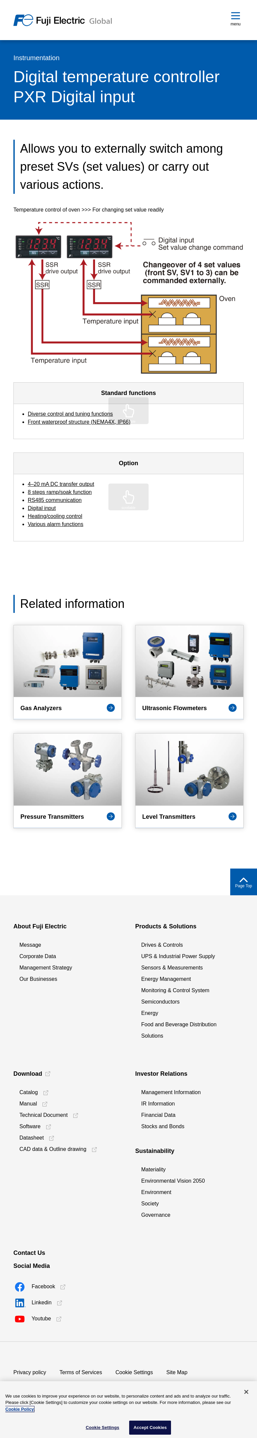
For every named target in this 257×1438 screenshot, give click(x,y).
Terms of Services (81, 1372)
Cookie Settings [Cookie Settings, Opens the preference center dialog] (102, 1427)
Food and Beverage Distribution (179, 1024)
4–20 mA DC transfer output (61, 484)
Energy (149, 1013)
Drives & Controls (162, 945)
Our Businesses (38, 979)
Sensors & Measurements (172, 967)
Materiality (153, 1169)
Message (30, 945)
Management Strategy (45, 967)
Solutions (152, 1036)
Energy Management (166, 979)
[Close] (246, 1392)
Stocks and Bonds (162, 1126)
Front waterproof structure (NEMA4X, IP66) (79, 422)
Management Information (171, 1092)
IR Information (158, 1103)
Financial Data (158, 1115)
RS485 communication (55, 500)
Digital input (42, 508)
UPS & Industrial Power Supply (178, 956)
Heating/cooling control (55, 516)
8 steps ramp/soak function (60, 492)
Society (150, 1203)
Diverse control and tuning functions (70, 414)
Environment (156, 1192)
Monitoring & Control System (175, 990)
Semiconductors (160, 1002)
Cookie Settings (134, 1372)
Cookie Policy (19, 1409)
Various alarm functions (55, 524)
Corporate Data (37, 956)
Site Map (176, 1372)
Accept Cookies (150, 1427)
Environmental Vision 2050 (173, 1181)
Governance (155, 1215)
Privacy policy (29, 1372)
